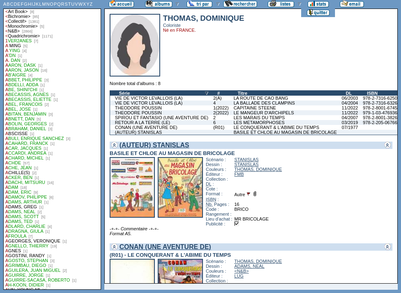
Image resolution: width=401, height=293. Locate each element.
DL (349, 93)
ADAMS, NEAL (249, 266)
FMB (239, 174)
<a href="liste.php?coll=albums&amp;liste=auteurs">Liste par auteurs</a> (52, 145)
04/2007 (350, 117)
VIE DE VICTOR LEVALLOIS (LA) (149, 98)
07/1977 (350, 127)
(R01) (219, 127)
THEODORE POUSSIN (138, 107)
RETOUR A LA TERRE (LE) (142, 122)
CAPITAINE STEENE (255, 107)
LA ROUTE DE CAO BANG (261, 98)
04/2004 (350, 103)
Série (124, 93)
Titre (242, 93)
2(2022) (221, 112)
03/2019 (350, 122)
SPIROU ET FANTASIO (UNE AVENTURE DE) (161, 117)
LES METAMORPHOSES (259, 122)
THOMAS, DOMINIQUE (258, 169)
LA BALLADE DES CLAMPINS (264, 103)
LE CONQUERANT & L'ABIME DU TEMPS (276, 127)
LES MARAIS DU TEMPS (259, 117)
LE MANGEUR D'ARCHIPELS (264, 112)
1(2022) (221, 107)
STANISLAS (246, 159)
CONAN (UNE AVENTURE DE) (146, 127)
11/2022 (350, 107)
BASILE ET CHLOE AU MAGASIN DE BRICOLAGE (285, 132)
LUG (239, 275)
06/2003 (350, 98)
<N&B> (241, 271)
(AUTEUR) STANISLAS (138, 132)
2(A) (217, 98)
